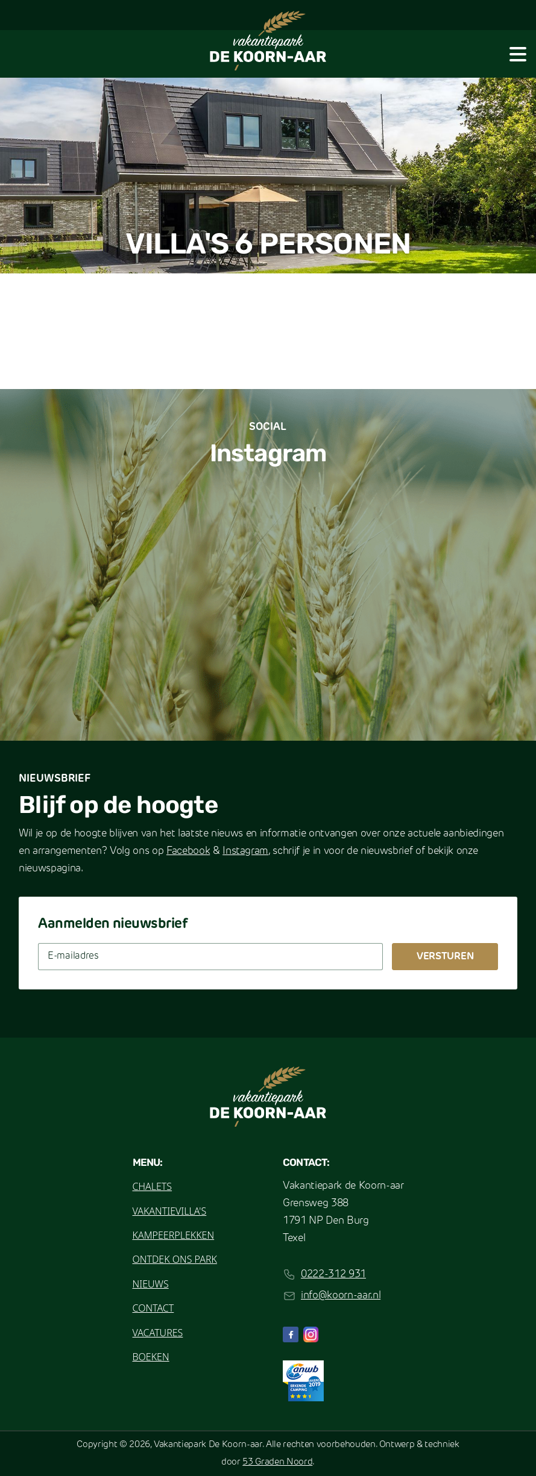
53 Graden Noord (277, 1462)
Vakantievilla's (170, 1211)
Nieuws (151, 1284)
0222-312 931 (333, 1274)
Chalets (152, 1186)
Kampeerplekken (174, 1235)
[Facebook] (290, 1334)
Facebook (188, 851)
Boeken (151, 1356)
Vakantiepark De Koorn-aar (208, 1445)
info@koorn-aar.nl (340, 1296)
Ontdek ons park (175, 1259)
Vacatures (158, 1332)
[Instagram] (311, 1334)
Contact (153, 1308)
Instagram (245, 851)
